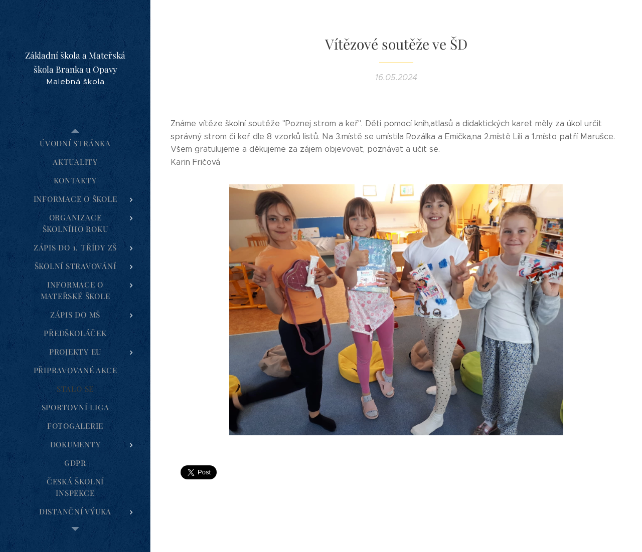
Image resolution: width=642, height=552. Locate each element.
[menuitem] (75, 143)
